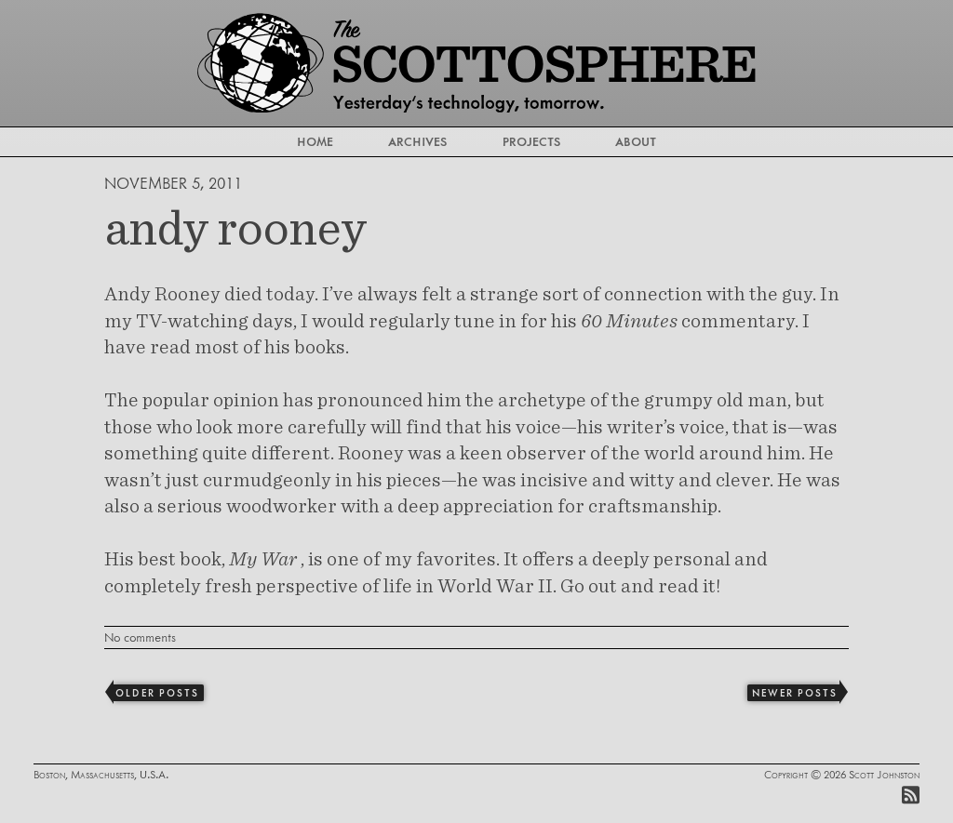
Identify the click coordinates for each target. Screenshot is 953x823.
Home (315, 141)
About (635, 141)
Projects (531, 141)
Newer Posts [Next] (794, 692)
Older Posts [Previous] (156, 692)
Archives (417, 141)
